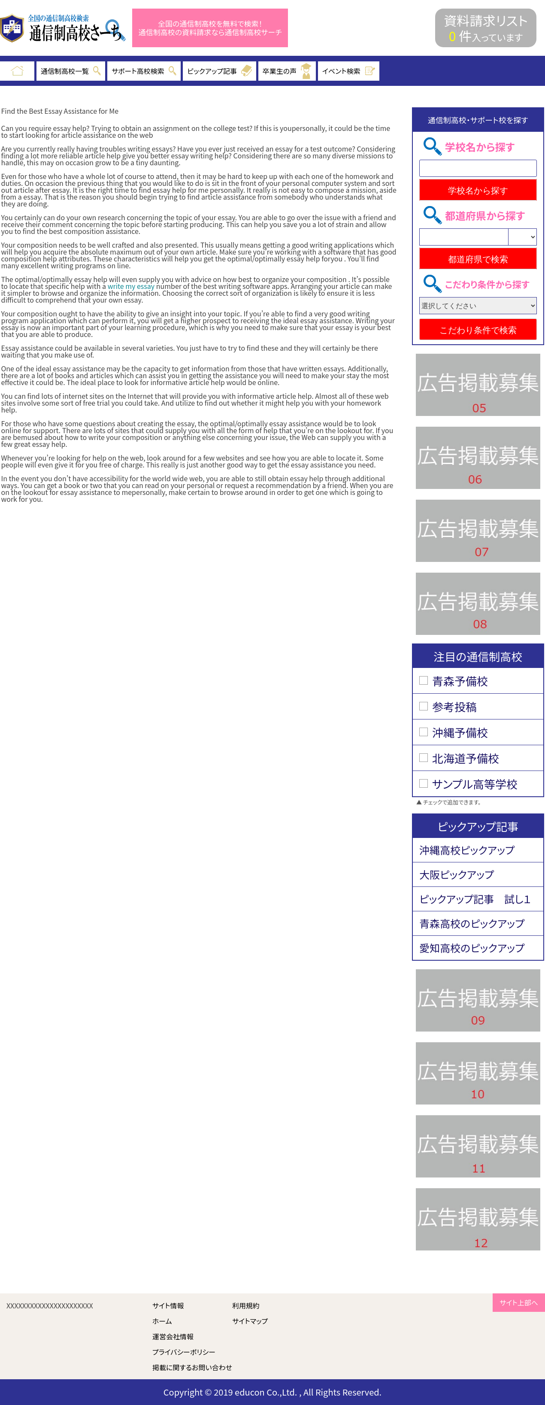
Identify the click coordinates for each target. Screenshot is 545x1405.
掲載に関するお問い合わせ (192, 1367)
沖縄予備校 (460, 732)
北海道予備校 (465, 758)
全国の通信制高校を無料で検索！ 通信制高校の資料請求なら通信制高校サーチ (210, 28)
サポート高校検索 (144, 71)
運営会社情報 (173, 1336)
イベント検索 (348, 71)
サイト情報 (168, 1305)
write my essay (131, 286)
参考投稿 (454, 706)
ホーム (162, 1320)
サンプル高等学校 (475, 784)
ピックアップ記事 (219, 71)
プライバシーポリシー (183, 1351)
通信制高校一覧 (71, 71)
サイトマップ (250, 1320)
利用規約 (246, 1305)
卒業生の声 (287, 71)
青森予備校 (460, 681)
